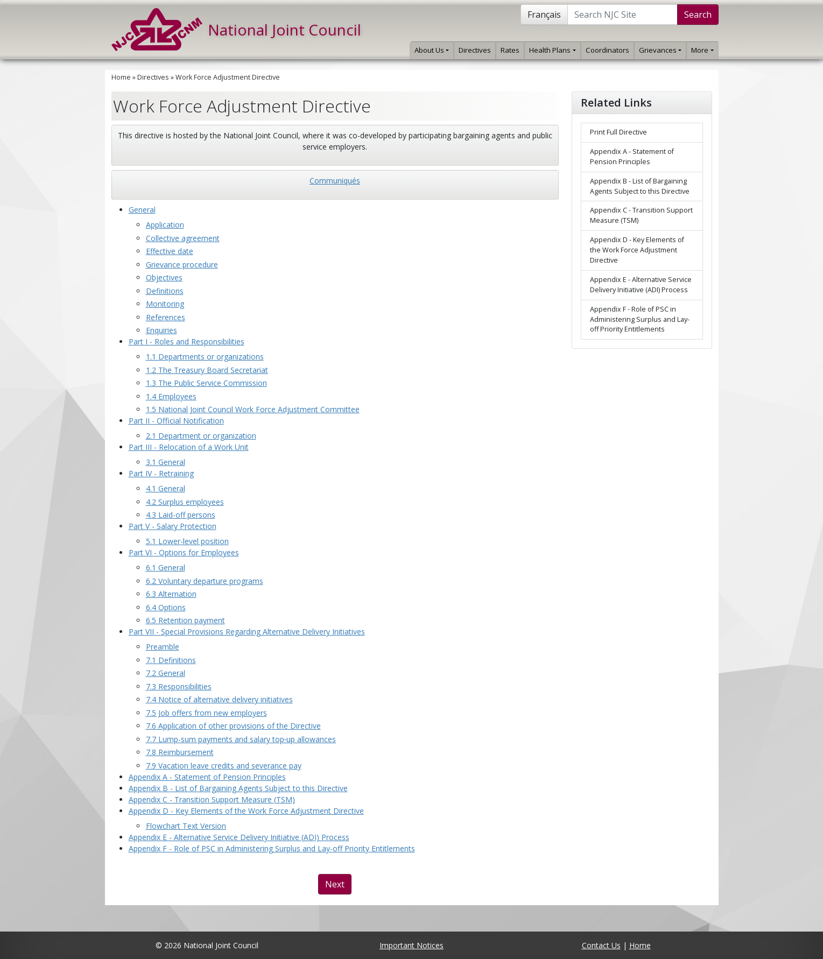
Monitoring (165, 304)
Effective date (169, 251)
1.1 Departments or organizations (205, 356)
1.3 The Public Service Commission (206, 383)
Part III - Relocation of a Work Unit (189, 447)
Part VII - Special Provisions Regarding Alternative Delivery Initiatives (247, 631)
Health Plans (552, 50)
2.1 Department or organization (201, 436)
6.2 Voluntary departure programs (204, 581)
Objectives (164, 277)
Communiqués (334, 180)
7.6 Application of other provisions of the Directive (233, 726)
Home (121, 77)
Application (165, 225)
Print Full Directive (618, 132)
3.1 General (165, 462)
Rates (510, 50)
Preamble (162, 646)
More (702, 50)
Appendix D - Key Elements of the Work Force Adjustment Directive (246, 811)
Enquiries (161, 330)
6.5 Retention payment (185, 620)
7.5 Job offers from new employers (206, 713)
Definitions (165, 291)
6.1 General (165, 567)
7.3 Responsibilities (179, 686)
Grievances (660, 50)
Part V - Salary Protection (172, 526)
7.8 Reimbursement (180, 752)
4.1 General (165, 488)
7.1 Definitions (171, 660)
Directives (475, 50)
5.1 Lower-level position (187, 541)
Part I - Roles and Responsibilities (186, 341)
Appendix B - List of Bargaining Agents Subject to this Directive (238, 788)
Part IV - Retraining (161, 473)
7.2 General (165, 673)
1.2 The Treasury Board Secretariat (207, 370)
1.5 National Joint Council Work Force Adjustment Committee (253, 409)
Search (698, 14)
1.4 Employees (171, 396)
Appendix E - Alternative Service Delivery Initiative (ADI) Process (239, 837)
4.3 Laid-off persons (180, 515)
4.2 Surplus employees (185, 502)
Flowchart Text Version (186, 826)
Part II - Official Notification (176, 420)
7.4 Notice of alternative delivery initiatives (219, 699)
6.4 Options (166, 607)
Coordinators (607, 50)
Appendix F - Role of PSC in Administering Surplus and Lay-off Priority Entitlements (272, 848)
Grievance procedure (182, 264)
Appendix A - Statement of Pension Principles (207, 777)
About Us (431, 50)
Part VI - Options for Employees (184, 552)
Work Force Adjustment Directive (227, 77)
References (165, 317)
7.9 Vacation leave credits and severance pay (223, 765)
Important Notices (411, 945)
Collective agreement (183, 238)
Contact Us (601, 945)
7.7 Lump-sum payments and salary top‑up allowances (241, 739)
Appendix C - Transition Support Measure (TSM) (212, 799)
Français (544, 14)
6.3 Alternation (171, 594)
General (142, 210)
